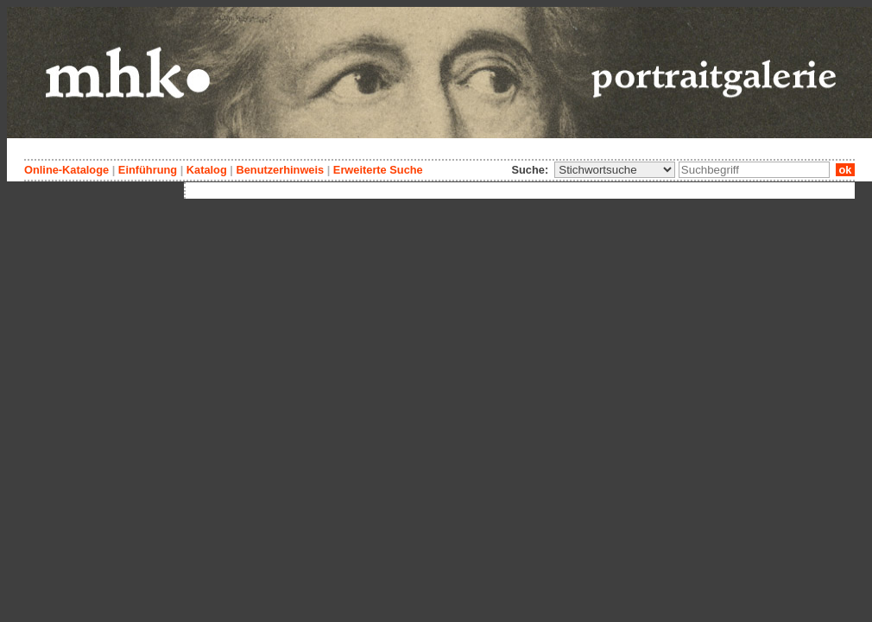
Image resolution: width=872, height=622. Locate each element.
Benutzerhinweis (280, 169)
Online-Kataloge (66, 169)
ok (845, 169)
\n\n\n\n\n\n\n (614, 170)
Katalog (206, 169)
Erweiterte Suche (378, 169)
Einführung (147, 169)
